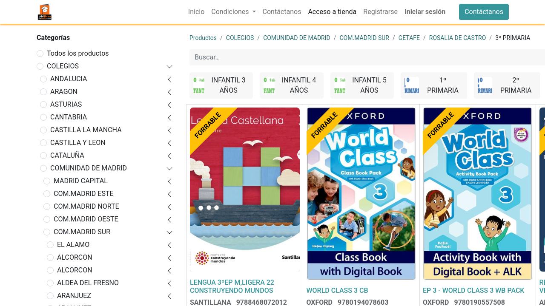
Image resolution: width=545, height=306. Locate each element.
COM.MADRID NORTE (86, 206)
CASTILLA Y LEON (78, 143)
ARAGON (63, 92)
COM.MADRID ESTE (84, 194)
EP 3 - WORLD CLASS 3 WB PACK (473, 290)
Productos (203, 37)
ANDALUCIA (68, 79)
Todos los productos (78, 53)
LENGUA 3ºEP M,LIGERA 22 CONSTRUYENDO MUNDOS (232, 286)
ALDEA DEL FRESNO (88, 283)
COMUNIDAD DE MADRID (88, 168)
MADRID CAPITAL (81, 181)
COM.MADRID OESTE (86, 219)
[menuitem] (196, 11)
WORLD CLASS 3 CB (337, 290)
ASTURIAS (66, 104)
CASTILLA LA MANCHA (86, 130)
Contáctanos (484, 12)
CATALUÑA (67, 155)
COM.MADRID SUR (82, 232)
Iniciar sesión (424, 12)
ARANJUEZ (74, 296)
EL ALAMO (73, 245)
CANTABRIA (68, 117)
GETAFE (409, 37)
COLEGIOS (63, 66)
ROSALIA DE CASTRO (457, 37)
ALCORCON (74, 257)
